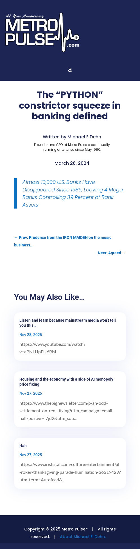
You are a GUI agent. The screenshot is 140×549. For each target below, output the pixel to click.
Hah (23, 445)
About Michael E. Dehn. (83, 536)
